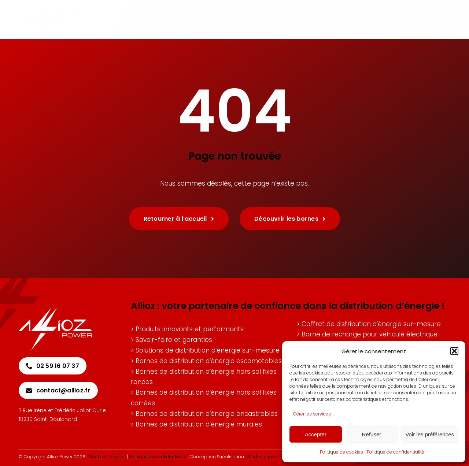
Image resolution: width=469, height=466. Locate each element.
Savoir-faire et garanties (174, 339)
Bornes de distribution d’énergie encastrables (207, 413)
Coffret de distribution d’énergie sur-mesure (371, 324)
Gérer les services (312, 414)
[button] (454, 351)
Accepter (315, 434)
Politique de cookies (341, 452)
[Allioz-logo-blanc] (55, 310)
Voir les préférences (429, 434)
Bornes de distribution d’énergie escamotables (209, 361)
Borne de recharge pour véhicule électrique (369, 334)
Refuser (371, 434)
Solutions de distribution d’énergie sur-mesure (208, 350)
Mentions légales (107, 457)
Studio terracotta (265, 457)
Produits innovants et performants (190, 329)
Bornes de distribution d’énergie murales (199, 424)
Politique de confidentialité (395, 452)
